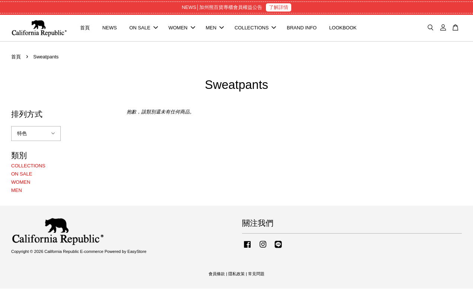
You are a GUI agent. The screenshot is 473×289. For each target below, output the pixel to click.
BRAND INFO (302, 28)
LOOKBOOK (343, 28)
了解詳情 (278, 7)
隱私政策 (236, 274)
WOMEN (181, 28)
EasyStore (136, 252)
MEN (215, 28)
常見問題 (256, 274)
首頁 (85, 28)
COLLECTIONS (255, 28)
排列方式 (26, 114)
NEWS (109, 28)
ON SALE (143, 28)
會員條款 (217, 274)
